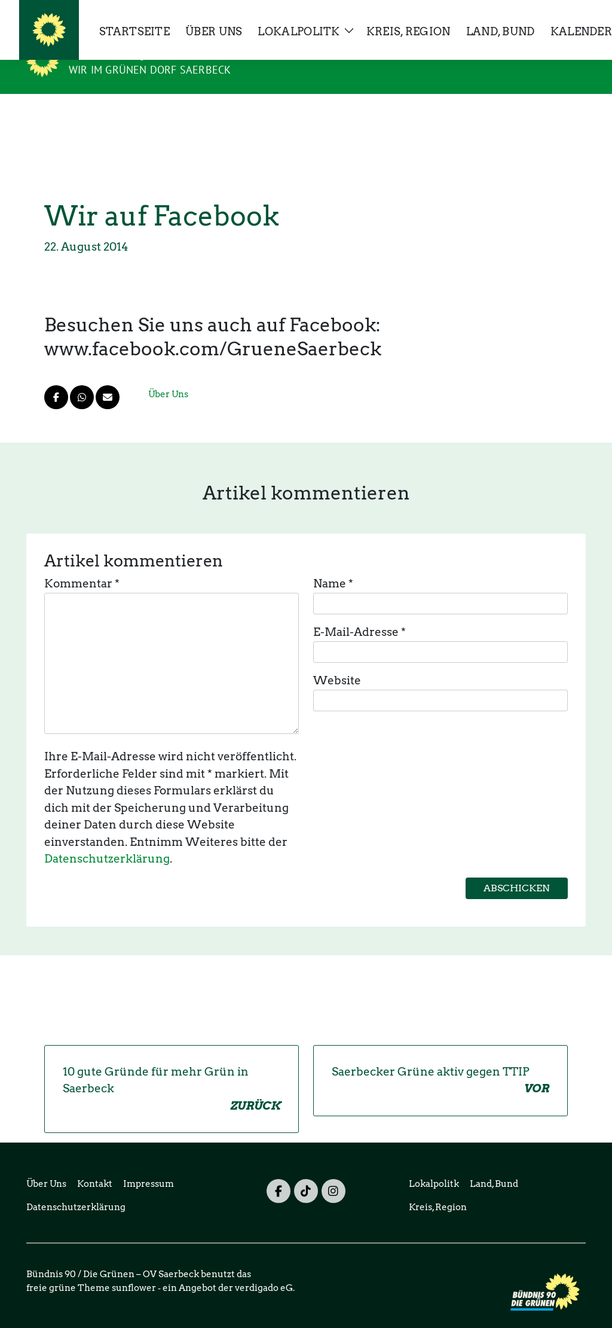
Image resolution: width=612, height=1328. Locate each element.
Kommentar (82, 565)
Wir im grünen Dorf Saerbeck (150, 70)
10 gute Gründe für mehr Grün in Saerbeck (171, 1071)
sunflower (134, 1269)
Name (333, 565)
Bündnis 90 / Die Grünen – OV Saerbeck (190, 53)
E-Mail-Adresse (359, 613)
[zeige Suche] (564, 14)
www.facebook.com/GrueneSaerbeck (212, 330)
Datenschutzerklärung (107, 840)
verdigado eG (264, 1269)
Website (337, 662)
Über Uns (168, 375)
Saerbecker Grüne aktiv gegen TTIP (440, 1062)
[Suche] (547, 14)
